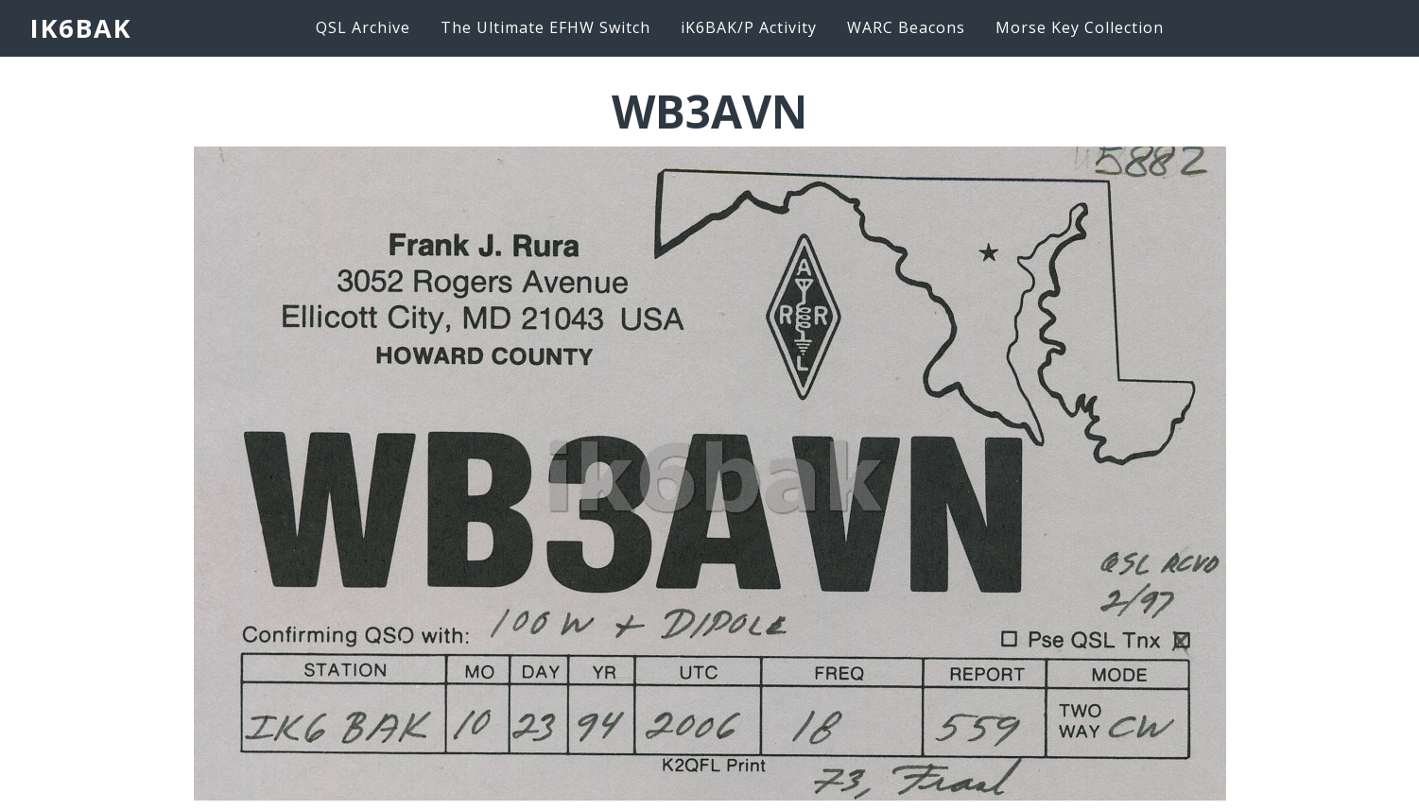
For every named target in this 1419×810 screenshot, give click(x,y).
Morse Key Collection (1079, 27)
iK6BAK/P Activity (749, 27)
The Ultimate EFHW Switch (545, 27)
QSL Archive (363, 27)
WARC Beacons (906, 27)
